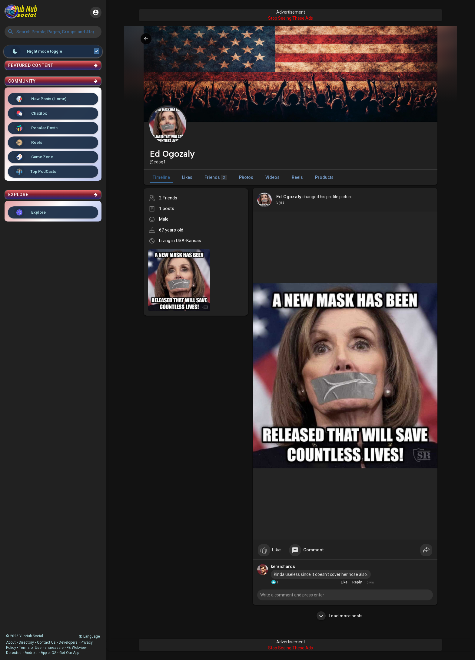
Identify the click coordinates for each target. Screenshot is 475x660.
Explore (30, 212)
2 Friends (168, 198)
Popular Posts (36, 128)
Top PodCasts (35, 171)
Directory (26, 642)
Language (89, 636)
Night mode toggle (54, 51)
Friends (215, 177)
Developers (68, 642)
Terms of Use (30, 647)
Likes (187, 177)
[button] (53, 32)
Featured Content (53, 65)
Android (31, 653)
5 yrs (280, 202)
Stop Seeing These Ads (290, 18)
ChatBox (30, 113)
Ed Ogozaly (288, 196)
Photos (246, 177)
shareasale (54, 647)
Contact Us (46, 642)
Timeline (161, 177)
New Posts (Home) (40, 99)
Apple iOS (48, 653)
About (11, 642)
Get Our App (69, 653)
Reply (357, 582)
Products (324, 177)
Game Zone (33, 157)
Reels (28, 142)
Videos (272, 177)
